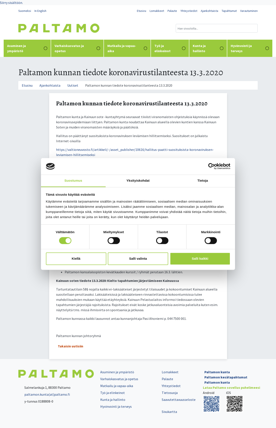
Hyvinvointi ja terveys (250, 48)
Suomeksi (24, 11)
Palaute (172, 11)
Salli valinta (138, 258)
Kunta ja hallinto (208, 48)
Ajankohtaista (209, 11)
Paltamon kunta (217, 372)
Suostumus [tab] (73, 180)
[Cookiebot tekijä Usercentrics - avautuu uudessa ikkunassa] (211, 166)
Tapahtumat (229, 11)
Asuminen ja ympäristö (27, 48)
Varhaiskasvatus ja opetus (77, 48)
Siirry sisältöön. (11, 2)
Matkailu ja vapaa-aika (127, 48)
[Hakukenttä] (217, 28)
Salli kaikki (200, 258)
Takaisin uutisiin (70, 346)
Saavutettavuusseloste (179, 399)
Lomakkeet (157, 11)
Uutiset (72, 85)
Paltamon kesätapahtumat (225, 377)
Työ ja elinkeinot (169, 48)
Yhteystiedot (188, 11)
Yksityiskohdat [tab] (137, 180)
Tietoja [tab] (203, 180)
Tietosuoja (170, 393)
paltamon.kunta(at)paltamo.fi (44, 394)
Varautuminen (249, 11)
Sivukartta (169, 411)
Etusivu (141, 11)
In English (40, 11)
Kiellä (76, 258)
